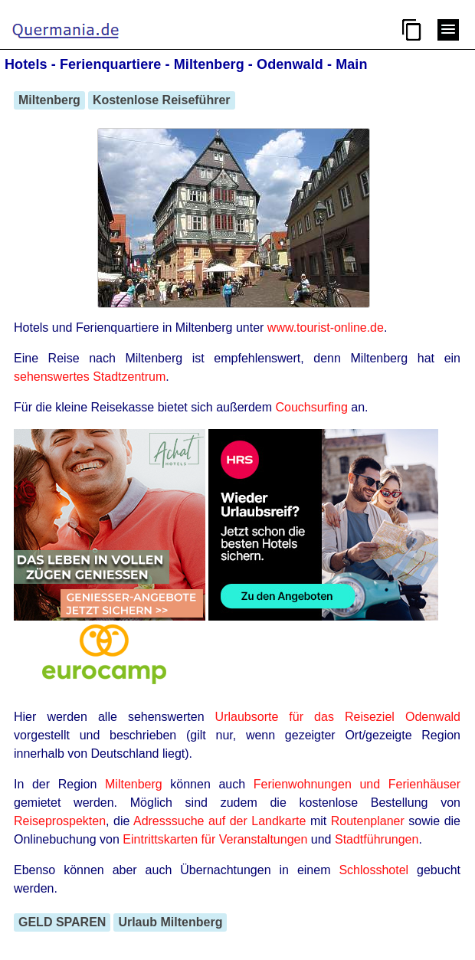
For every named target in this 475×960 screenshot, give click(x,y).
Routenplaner (368, 820)
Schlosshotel (373, 869)
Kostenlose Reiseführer (162, 99)
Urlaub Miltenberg (170, 922)
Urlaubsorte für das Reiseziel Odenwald (337, 716)
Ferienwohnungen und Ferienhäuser (357, 784)
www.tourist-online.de (325, 327)
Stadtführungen (376, 839)
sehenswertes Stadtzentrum (89, 376)
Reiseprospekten (60, 820)
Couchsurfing (312, 407)
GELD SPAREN (62, 922)
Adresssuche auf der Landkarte (219, 820)
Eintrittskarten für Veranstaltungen (215, 839)
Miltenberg (49, 99)
